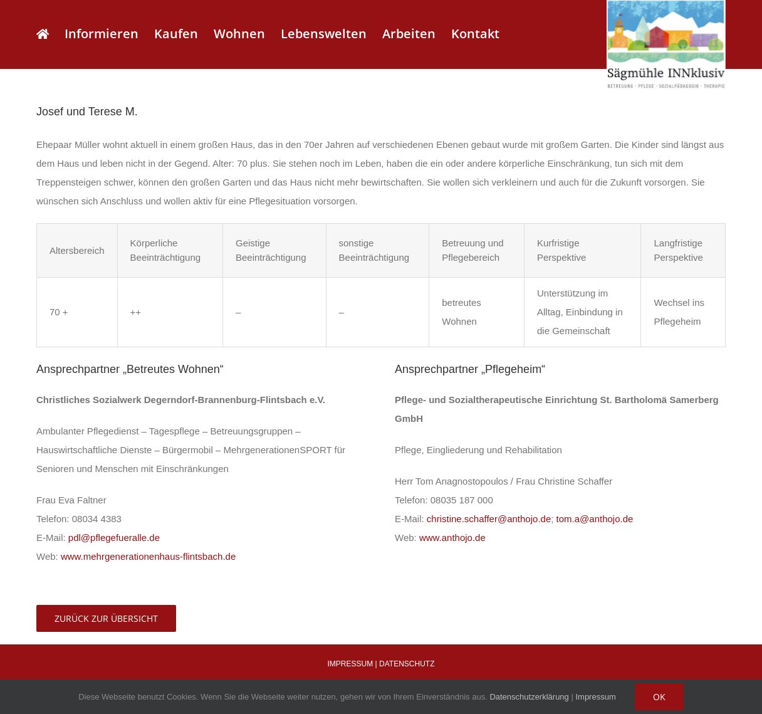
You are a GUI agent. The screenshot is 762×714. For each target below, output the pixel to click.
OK (659, 697)
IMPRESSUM (350, 663)
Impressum (595, 696)
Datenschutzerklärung (528, 696)
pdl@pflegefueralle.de (114, 537)
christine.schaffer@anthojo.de (489, 518)
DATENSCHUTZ (406, 663)
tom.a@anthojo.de (595, 518)
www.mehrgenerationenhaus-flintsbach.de (148, 556)
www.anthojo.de (452, 537)
